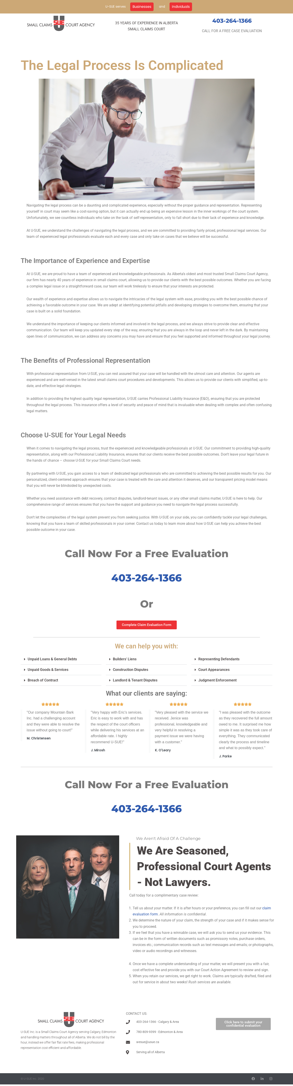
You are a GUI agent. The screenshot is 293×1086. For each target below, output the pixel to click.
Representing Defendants (218, 659)
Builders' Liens (124, 659)
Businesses (141, 6)
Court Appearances (214, 670)
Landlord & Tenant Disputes (135, 680)
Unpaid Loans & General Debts (52, 659)
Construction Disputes (130, 670)
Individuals (181, 6)
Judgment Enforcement (217, 680)
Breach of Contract (43, 680)
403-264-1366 (232, 20)
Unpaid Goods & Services (48, 670)
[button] (61, 659)
